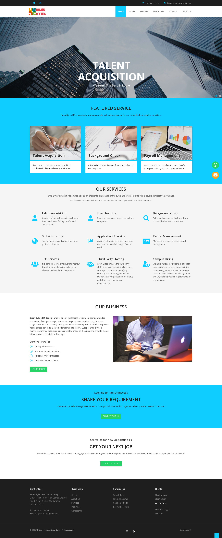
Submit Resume (111, 463)
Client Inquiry (161, 495)
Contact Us (76, 510)
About (131, 11)
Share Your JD (111, 416)
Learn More (38, 369)
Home (121, 11)
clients (173, 11)
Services (144, 11)
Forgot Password (121, 506)
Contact (186, 11)
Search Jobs (118, 495)
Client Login (160, 498)
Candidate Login (120, 502)
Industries (158, 11)
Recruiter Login (162, 509)
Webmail (159, 513)
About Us (75, 498)
